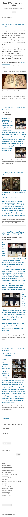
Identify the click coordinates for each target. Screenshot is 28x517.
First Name (5, 433)
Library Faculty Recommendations (9, 474)
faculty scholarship (10, 335)
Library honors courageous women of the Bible (14, 108)
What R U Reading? (6, 494)
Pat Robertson (16, 407)
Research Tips (5, 479)
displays (6, 98)
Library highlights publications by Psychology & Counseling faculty (13, 233)
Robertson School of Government (13, 221)
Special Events (5, 483)
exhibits (8, 161)
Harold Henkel (22, 98)
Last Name (5, 438)
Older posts (5, 418)
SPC (10, 337)
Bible (3, 98)
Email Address (6, 428)
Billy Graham (5, 407)
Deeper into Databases (7, 467)
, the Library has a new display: (14, 134)
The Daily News (5, 485)
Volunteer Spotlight (6, 486)
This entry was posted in (7, 159)
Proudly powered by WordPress (8, 514)
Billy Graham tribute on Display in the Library (13, 349)
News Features (16, 96)
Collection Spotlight (6, 465)
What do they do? (6, 492)
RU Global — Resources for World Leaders (11, 481)
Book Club (4, 463)
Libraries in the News (6, 472)
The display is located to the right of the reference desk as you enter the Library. (14, 192)
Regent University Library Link (14, 4)
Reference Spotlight (6, 477)
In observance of (6, 118)
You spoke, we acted (6, 495)
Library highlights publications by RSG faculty (13, 173)
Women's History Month (15, 161)
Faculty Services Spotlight (7, 470)
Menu (14, 12)
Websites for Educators (7, 490)
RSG (23, 221)
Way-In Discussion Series (7, 488)
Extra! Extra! (4, 468)
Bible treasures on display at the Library (13, 25)
